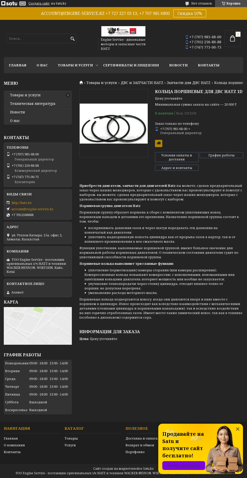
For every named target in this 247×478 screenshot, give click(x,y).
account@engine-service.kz (32, 209)
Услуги (70, 445)
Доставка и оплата (142, 438)
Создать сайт (39, 3)
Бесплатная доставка (158, 143)
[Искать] (72, 38)
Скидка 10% (189, 13)
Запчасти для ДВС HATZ (188, 83)
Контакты (209, 65)
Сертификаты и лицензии (131, 65)
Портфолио (135, 452)
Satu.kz (148, 468)
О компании (14, 445)
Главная (17, 65)
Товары (71, 438)
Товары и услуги (75, 65)
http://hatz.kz (22, 203)
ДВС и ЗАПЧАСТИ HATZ (142, 83)
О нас (42, 65)
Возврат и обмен (140, 445)
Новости (178, 65)
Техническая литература (32, 103)
